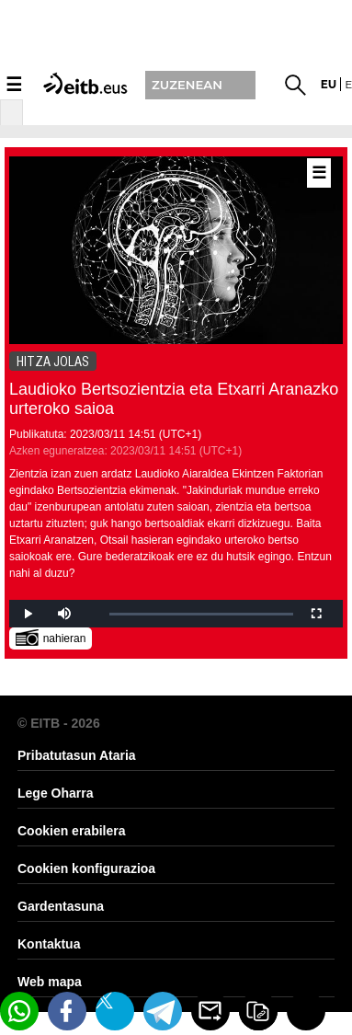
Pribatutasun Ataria (76, 755)
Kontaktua (48, 944)
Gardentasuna (60, 906)
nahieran (51, 637)
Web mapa (49, 981)
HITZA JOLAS (53, 361)
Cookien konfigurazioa (86, 868)
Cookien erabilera (71, 830)
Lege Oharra (55, 793)
